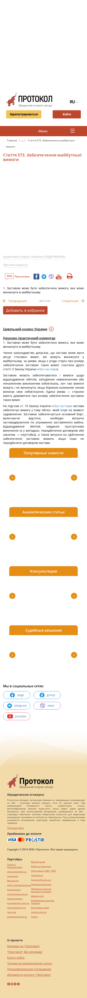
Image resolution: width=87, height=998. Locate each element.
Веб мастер (13, 880)
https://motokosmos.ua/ (19, 885)
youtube (16, 716)
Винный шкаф (38, 862)
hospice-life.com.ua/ (41, 880)
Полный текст (15, 828)
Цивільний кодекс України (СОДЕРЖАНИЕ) (34, 257)
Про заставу (47, 369)
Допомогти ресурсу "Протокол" (29, 975)
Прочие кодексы (15, 265)
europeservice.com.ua (18, 903)
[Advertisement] (43, 45)
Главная (12, 140)
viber (47, 706)
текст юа (11, 912)
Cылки (34, 916)
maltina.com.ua (38, 912)
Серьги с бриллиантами (14, 866)
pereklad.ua (37, 875)
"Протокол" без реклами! (24, 952)
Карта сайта (15, 958)
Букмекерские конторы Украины (42, 902)
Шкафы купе (37, 896)
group (47, 695)
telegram (17, 706)
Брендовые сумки (40, 907)
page (16, 695)
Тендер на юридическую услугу (29, 963)
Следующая (70, 301)
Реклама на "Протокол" (23, 946)
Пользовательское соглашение (29, 969)
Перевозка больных (41, 884)
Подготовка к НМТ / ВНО (43, 871)
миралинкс (12, 876)
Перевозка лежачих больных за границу (41, 890)
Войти (67, 114)
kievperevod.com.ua (17, 916)
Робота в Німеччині (41, 866)
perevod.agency (15, 898)
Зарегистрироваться (24, 114)
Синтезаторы (14, 889)
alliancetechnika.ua (17, 871)
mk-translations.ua (16, 907)
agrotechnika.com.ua (17, 894)
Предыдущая (17, 301)
